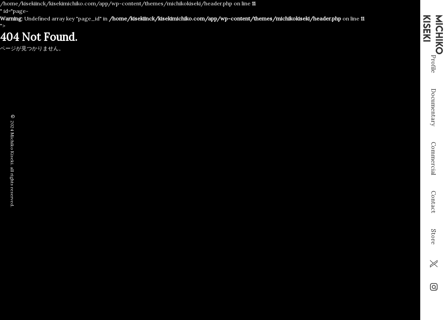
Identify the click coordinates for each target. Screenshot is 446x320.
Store (433, 257)
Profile (433, 84)
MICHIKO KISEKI (433, 35)
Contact (433, 222)
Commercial (433, 179)
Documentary (433, 128)
